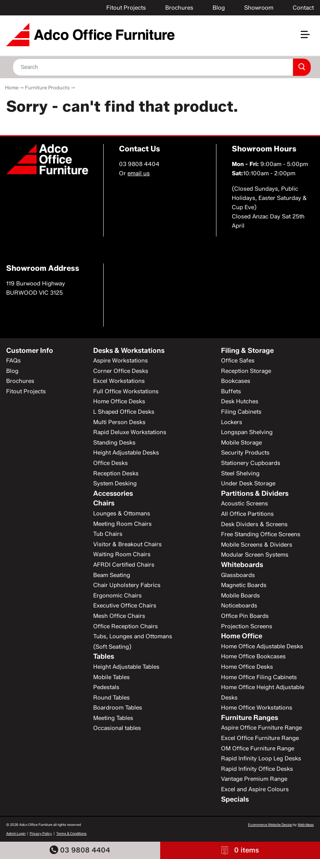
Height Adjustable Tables (126, 666)
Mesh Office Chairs (119, 615)
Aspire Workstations (120, 360)
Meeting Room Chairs (122, 523)
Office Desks (110, 463)
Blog (219, 7)
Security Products (245, 452)
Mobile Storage (241, 442)
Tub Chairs (107, 533)
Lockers (231, 422)
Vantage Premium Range (254, 778)
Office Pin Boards (245, 615)
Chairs (103, 503)
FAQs (13, 360)
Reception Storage (246, 370)
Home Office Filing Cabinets (259, 677)
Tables (103, 656)
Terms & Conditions (71, 833)
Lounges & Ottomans (121, 513)
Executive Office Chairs (124, 605)
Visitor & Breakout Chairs (127, 544)
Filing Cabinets (241, 411)
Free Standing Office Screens (260, 534)
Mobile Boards (240, 595)
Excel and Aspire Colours (255, 789)
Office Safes (238, 360)
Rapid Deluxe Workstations (129, 432)
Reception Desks (116, 473)
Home (11, 87)
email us (138, 173)
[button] (308, 37)
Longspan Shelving (247, 432)
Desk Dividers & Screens (254, 524)
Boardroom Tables (117, 707)
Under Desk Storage (248, 483)
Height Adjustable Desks (126, 452)
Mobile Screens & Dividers (256, 544)
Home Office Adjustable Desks (262, 646)
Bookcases (235, 380)
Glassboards (238, 575)
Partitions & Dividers (254, 493)
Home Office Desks (119, 401)
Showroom (258, 7)
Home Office (241, 636)
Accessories (113, 493)
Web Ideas (306, 824)
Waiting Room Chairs (122, 554)
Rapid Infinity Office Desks (257, 768)
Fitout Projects (126, 7)
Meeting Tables (113, 718)
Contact (303, 7)
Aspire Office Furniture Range (261, 727)
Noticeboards (239, 605)
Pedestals (106, 687)
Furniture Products (47, 87)
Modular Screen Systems (254, 554)
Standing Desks (114, 442)
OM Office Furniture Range (257, 748)
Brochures (179, 7)
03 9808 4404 (80, 850)
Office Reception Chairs (125, 626)
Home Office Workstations (256, 707)
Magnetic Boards (243, 585)
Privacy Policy (41, 833)
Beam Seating (111, 575)
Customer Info (29, 350)
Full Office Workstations (126, 391)
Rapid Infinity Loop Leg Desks (261, 758)
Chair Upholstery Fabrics (127, 585)
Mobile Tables (111, 677)
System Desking (115, 483)
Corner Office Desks (120, 370)
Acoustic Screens (244, 503)
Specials (235, 799)
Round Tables (111, 697)
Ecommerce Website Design (270, 824)
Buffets (231, 391)
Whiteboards (242, 564)
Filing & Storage (247, 350)
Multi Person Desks (119, 422)
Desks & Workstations (128, 350)
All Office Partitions (247, 513)
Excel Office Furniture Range (260, 738)
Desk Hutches (239, 401)
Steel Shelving (240, 473)
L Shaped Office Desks (123, 411)
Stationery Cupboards (250, 463)
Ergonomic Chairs (117, 595)
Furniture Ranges (249, 717)
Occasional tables (117, 728)
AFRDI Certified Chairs (123, 564)
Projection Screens (246, 626)
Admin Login (15, 833)
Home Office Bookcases (253, 656)
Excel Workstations (119, 380)
